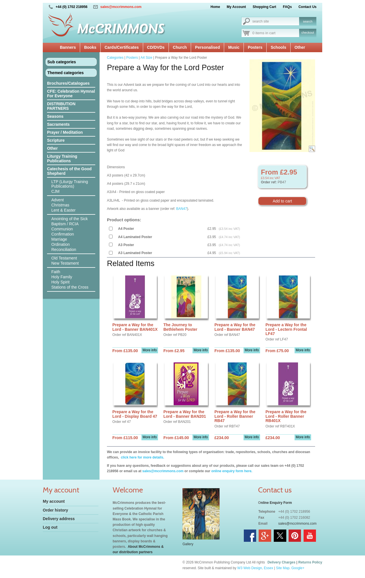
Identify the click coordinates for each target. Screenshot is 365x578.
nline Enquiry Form (276, 503)
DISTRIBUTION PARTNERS (61, 106)
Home (215, 7)
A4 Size (146, 58)
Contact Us (308, 7)
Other (300, 47)
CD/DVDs (156, 47)
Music (234, 47)
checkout (307, 32)
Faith (55, 271)
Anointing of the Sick (69, 218)
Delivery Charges (281, 562)
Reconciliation (63, 249)
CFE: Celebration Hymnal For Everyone (71, 93)
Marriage (59, 239)
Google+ (298, 568)
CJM (55, 191)
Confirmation (62, 234)
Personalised (207, 47)
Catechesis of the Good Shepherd (69, 171)
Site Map (282, 568)
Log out (50, 527)
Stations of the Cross (69, 287)
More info (150, 350)
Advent (57, 200)
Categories (115, 58)
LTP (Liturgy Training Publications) (69, 183)
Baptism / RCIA (65, 224)
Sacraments (58, 124)
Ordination (60, 244)
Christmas (60, 205)
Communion (62, 229)
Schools (278, 47)
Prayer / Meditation (65, 132)
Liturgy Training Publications (62, 158)
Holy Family (61, 277)
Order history (55, 510)
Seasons (55, 116)
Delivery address (59, 518)
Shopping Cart (264, 7)
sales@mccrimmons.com (120, 7)
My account (54, 501)
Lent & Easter (63, 210)
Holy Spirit (60, 282)
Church (180, 47)
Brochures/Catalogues (68, 83)
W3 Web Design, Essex (255, 568)
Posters (255, 47)
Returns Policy (310, 562)
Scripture (55, 140)
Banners (68, 47)
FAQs (287, 7)
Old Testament (64, 258)
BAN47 (181, 209)
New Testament (65, 263)
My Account (236, 7)
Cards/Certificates (122, 47)
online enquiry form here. (231, 471)
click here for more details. (142, 457)
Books (90, 47)
